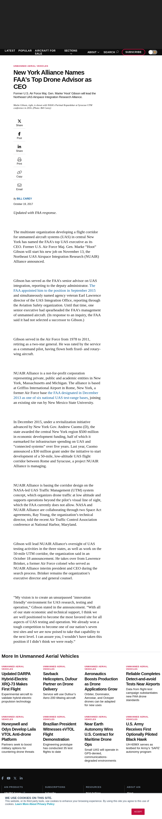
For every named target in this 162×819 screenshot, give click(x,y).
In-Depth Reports (95, 776)
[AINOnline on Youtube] (8, 753)
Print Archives (93, 768)
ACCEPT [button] (138, 812)
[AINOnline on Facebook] (3, 753)
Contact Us (133, 780)
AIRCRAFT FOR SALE (45, 52)
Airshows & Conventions (99, 789)
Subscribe (133, 52)
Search (111, 52)
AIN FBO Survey (14, 768)
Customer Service (54, 772)
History (130, 776)
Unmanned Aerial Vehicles (30, 66)
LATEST (10, 50)
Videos (89, 780)
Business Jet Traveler (17, 783)
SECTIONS (70, 52)
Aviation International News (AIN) (18, 773)
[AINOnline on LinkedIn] (21, 753)
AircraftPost (12, 779)
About (130, 768)
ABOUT (93, 52)
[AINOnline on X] (15, 753)
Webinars (91, 785)
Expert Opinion (94, 772)
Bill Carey (24, 134)
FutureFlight (10, 787)
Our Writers (133, 772)
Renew (48, 776)
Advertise (134, 785)
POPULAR (25, 50)
